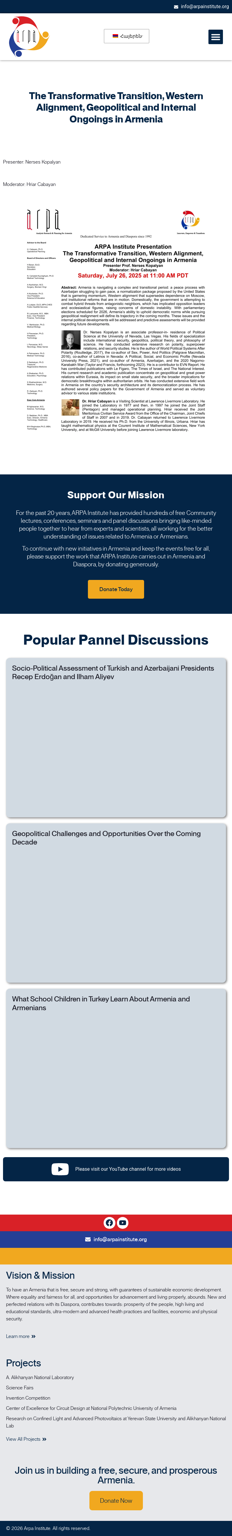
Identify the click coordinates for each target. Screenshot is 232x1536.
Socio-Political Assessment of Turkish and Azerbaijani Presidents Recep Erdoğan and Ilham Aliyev (113, 672)
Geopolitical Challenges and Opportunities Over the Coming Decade (106, 838)
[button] (215, 37)
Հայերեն (127, 36)
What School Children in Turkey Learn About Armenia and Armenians (101, 1003)
